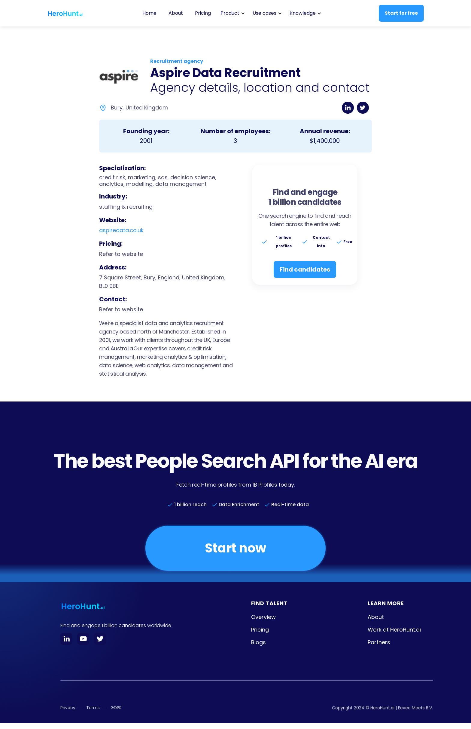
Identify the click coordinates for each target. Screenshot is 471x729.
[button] (232, 13)
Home (149, 13)
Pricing (203, 13)
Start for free (401, 13)
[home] (65, 13)
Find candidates (305, 269)
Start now (235, 548)
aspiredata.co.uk (121, 230)
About (176, 13)
